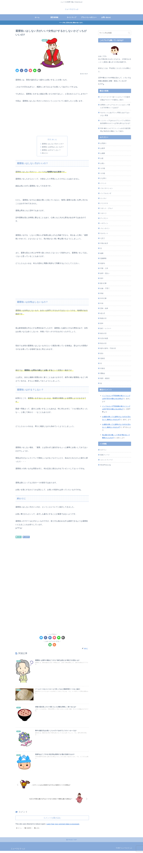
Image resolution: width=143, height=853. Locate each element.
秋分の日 (103, 343)
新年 (101, 323)
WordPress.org (105, 465)
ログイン (103, 450)
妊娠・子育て (105, 288)
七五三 (102, 238)
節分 (101, 353)
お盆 (101, 158)
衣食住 (102, 368)
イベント (103, 183)
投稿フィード (105, 455)
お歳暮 (102, 153)
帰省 (101, 293)
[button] (129, 33)
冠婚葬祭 (26, 537)
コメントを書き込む (52, 820)
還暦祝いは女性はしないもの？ (53, 147)
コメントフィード (106, 460)
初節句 (102, 263)
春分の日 (103, 333)
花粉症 (102, 358)
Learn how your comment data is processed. (63, 826)
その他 (102, 168)
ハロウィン (104, 223)
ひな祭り (103, 178)
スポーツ (103, 213)
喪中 (101, 278)
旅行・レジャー (105, 328)
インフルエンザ (105, 193)
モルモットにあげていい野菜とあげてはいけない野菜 (115, 114)
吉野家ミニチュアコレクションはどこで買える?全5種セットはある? (115, 106)
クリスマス (104, 203)
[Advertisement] (52, 118)
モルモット (104, 233)
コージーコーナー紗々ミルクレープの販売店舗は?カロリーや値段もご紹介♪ (115, 98)
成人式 (102, 313)
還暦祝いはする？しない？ (51, 150)
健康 (101, 253)
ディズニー (104, 218)
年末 (101, 303)
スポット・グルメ (106, 208)
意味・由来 (104, 308)
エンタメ (103, 198)
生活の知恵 (104, 338)
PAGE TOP (71, 842)
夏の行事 (103, 283)
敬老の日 (103, 318)
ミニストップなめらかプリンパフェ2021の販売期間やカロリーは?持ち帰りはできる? (115, 122)
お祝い (18, 537)
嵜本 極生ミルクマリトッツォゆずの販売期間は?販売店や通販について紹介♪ (115, 129)
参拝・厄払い (105, 273)
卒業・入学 (104, 268)
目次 (49, 139)
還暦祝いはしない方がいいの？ (53, 144)
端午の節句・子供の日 (108, 348)
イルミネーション (106, 188)
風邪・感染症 (105, 378)
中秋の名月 (104, 243)
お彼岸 (102, 148)
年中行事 (103, 298)
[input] (114, 33)
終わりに (45, 153)
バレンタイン (105, 228)
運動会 (102, 373)
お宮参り (103, 143)
